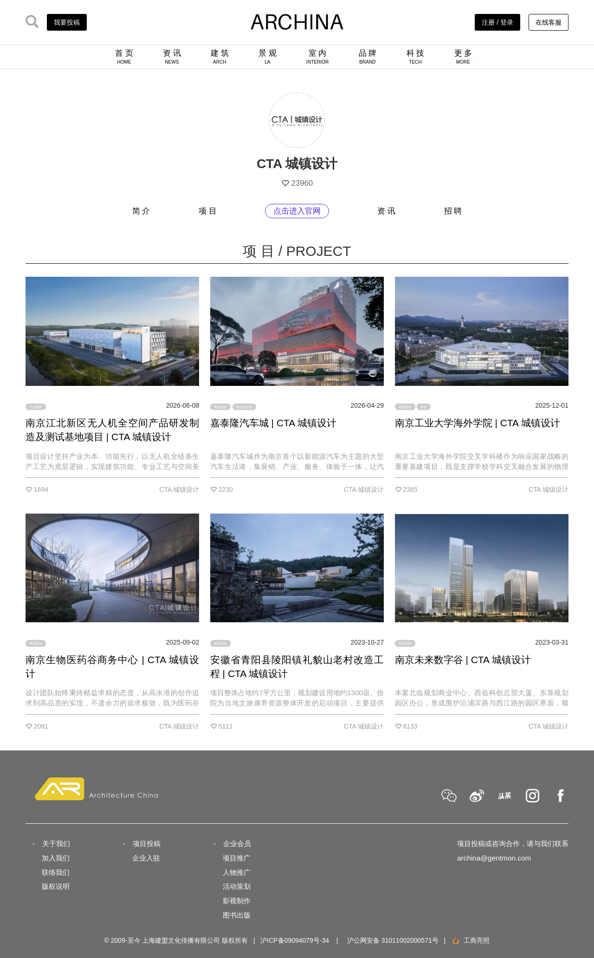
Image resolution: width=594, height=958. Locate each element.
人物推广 (237, 872)
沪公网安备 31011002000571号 (393, 940)
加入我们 (56, 858)
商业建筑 (220, 406)
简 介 (141, 211)
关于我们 (56, 843)
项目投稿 (147, 843)
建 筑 (220, 57)
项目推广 (237, 858)
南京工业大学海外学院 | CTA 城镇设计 (477, 422)
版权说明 (56, 886)
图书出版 (237, 915)
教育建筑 (405, 406)
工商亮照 (470, 940)
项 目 (208, 211)
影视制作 (237, 901)
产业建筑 (35, 406)
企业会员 (237, 843)
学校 (423, 406)
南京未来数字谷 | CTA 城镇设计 (463, 659)
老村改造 (220, 643)
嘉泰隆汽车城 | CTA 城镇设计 (273, 422)
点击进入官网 (297, 211)
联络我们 (56, 872)
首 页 (124, 57)
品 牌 (368, 57)
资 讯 (172, 57)
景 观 (267, 57)
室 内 (317, 57)
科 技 (416, 57)
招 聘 (453, 211)
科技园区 (405, 643)
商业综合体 (244, 406)
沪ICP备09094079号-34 (294, 940)
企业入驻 (146, 858)
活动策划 (237, 886)
